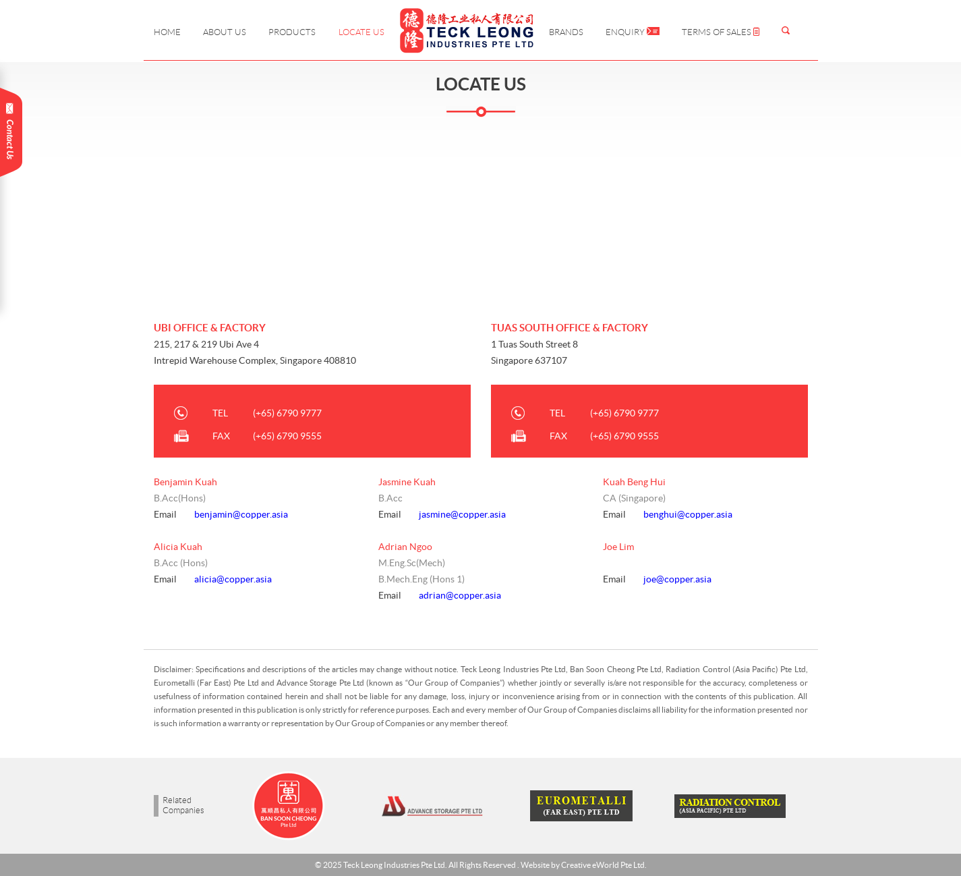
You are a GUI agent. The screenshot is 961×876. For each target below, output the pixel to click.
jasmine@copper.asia (462, 514)
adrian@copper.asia (460, 595)
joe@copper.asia (677, 579)
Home (167, 32)
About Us (224, 32)
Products (292, 32)
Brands (566, 32)
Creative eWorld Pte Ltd (603, 864)
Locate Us (361, 32)
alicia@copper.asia (233, 579)
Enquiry (633, 32)
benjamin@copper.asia (241, 514)
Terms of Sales (720, 32)
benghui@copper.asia (687, 514)
